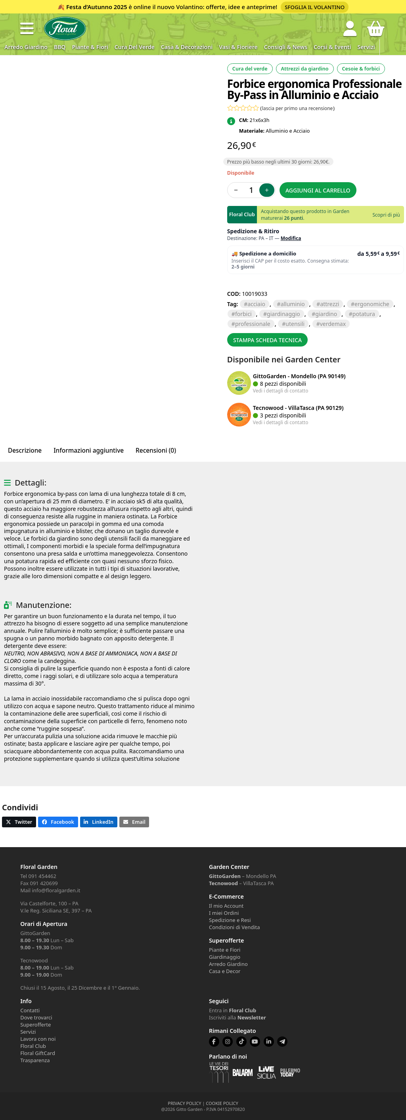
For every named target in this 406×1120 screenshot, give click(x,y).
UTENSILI (294, 324)
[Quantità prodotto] (251, 190)
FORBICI (243, 314)
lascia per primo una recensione (297, 108)
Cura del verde (135, 47)
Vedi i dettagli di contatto (280, 390)
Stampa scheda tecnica (267, 340)
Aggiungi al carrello (317, 190)
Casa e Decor (224, 971)
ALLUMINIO (293, 304)
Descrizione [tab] (25, 450)
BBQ (59, 47)
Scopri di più (386, 214)
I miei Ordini (224, 912)
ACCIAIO (256, 304)
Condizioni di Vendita (234, 927)
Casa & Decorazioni (187, 47)
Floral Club (33, 1046)
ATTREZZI (329, 304)
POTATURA (363, 314)
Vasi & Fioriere (238, 47)
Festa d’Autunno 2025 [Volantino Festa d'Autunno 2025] (96, 7)
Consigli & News (285, 47)
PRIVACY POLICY (184, 1103)
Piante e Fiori (224, 949)
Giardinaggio (224, 956)
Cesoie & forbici (361, 68)
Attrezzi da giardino (305, 68)
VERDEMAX (333, 324)
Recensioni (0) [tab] (156, 450)
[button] (27, 28)
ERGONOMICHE (371, 304)
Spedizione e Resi (230, 920)
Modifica (291, 238)
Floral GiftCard (37, 1053)
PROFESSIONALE (252, 324)
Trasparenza (35, 1060)
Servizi (366, 47)
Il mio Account (226, 905)
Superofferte (35, 1024)
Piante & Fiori (90, 47)
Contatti (30, 1010)
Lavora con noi (38, 1038)
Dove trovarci (36, 1017)
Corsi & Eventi (332, 47)
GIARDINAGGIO (283, 314)
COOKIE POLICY (222, 1103)
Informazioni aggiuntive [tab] (89, 450)
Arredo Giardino (26, 47)
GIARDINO (326, 314)
